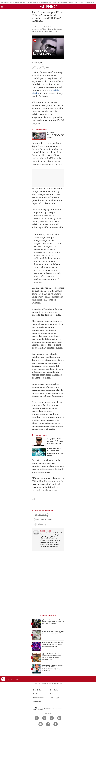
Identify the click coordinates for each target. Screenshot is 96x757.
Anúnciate (37, 702)
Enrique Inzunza (62, 2)
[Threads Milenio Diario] (59, 718)
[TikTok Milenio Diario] (48, 724)
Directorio (54, 690)
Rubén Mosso (37, 62)
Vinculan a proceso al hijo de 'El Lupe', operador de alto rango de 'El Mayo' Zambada (55, 440)
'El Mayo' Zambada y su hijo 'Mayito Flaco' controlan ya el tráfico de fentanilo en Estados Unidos (55, 451)
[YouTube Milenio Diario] (40, 724)
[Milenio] (48, 6)
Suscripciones (38, 698)
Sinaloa (71, 2)
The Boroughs (53, 2)
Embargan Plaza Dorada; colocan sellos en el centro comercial (53, 632)
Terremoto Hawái (78, 2)
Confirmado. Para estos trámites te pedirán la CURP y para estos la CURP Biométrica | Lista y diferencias (52, 667)
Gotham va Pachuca (26, 2)
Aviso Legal (54, 698)
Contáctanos (38, 694)
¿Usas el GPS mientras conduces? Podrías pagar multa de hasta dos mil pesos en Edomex (53, 621)
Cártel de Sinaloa (41, 515)
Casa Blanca (44, 2)
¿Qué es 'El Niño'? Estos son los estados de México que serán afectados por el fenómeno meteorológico (52, 656)
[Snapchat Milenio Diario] (55, 724)
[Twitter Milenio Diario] (44, 718)
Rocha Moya (36, 2)
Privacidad (54, 694)
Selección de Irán (89, 2)
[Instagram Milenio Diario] (52, 718)
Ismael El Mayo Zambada (44, 519)
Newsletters (37, 690)
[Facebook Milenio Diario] (37, 718)
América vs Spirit (14, 2)
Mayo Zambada (40, 524)
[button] (1, 7)
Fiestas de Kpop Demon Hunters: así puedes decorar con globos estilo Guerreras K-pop (53, 644)
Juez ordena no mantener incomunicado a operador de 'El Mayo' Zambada (55, 135)
